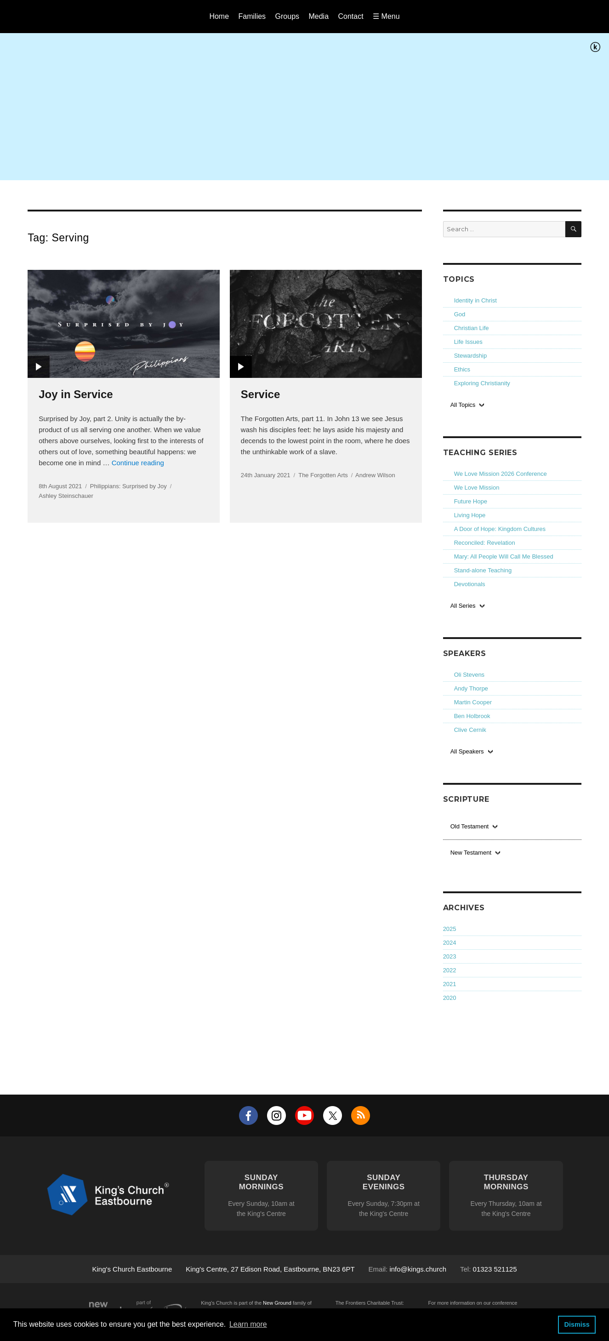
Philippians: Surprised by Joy (128, 486)
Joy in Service (76, 394)
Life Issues (468, 341)
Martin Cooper (473, 702)
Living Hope (470, 515)
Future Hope (470, 501)
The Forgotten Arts (323, 475)
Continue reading (138, 463)
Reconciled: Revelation (484, 542)
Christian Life (471, 328)
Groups (287, 16)
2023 (449, 956)
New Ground (277, 1303)
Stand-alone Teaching (483, 570)
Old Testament (469, 826)
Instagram (276, 1115)
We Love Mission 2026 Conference (500, 473)
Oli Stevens (469, 674)
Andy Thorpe (471, 688)
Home (219, 16)
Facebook (248, 1115)
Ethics (462, 369)
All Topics (463, 404)
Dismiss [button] (576, 1324)
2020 (449, 997)
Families (252, 16)
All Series (463, 605)
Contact (351, 16)
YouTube (304, 1115)
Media (318, 16)
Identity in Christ (475, 300)
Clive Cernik (470, 729)
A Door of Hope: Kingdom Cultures (500, 528)
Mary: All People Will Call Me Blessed (503, 556)
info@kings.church (417, 1269)
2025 (449, 928)
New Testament (470, 852)
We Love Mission (477, 487)
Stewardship (470, 355)
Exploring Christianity (482, 383)
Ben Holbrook (472, 716)
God (460, 314)
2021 (449, 984)
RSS (360, 1115)
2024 (449, 942)
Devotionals (469, 584)
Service (260, 394)
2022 (449, 970)
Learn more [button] (248, 1324)
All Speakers (467, 751)
